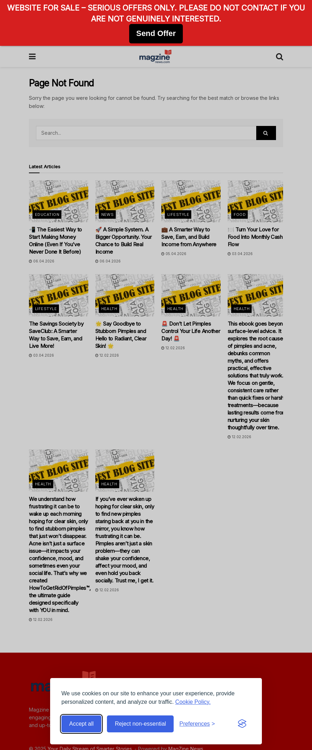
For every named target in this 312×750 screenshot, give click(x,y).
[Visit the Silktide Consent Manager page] (242, 723)
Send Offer (156, 33)
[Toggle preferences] (197, 724)
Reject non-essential (140, 724)
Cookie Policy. (193, 702)
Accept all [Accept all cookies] (81, 724)
